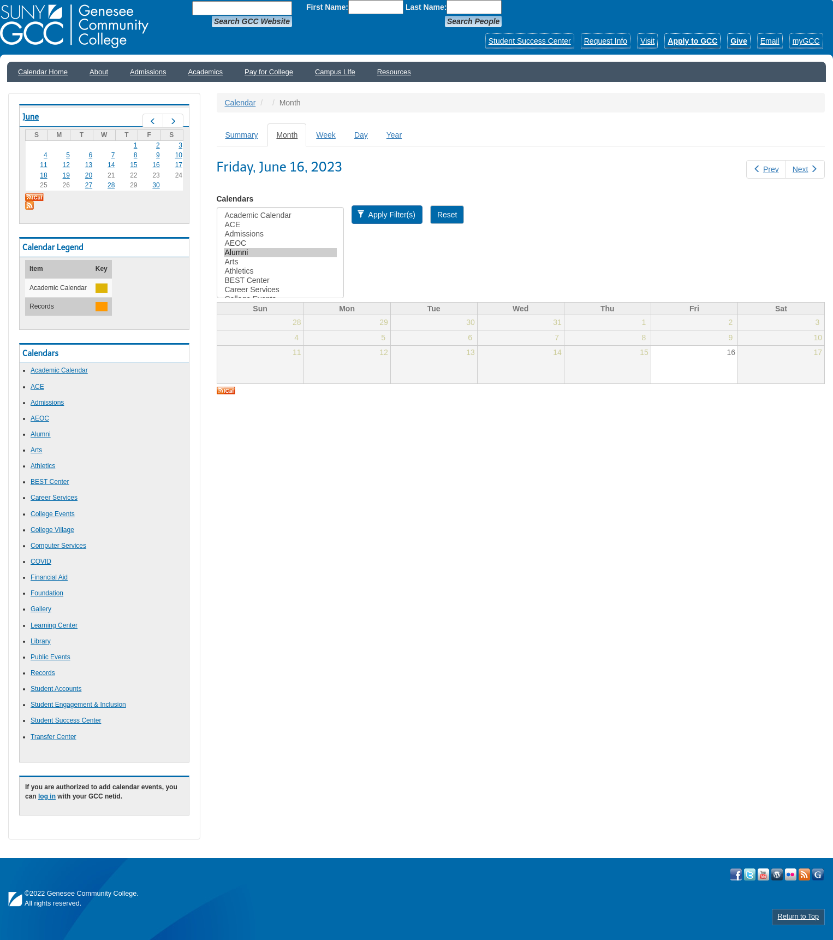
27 (88, 185)
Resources (394, 72)
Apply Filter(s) (386, 214)
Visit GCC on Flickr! (790, 874)
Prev (765, 169)
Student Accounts (56, 689)
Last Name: (426, 7)
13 (88, 165)
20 (88, 175)
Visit (647, 41)
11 (43, 165)
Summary (241, 135)
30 (155, 185)
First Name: (327, 7)
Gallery (41, 609)
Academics (205, 72)
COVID (41, 561)
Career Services (54, 497)
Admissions (148, 72)
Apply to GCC (692, 41)
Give (738, 41)
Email (770, 41)
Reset (447, 214)
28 (111, 185)
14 (111, 165)
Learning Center (54, 625)
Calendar (240, 102)
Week (326, 135)
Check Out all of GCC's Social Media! (818, 874)
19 (66, 175)
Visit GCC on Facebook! (736, 874)
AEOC (40, 418)
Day (361, 135)
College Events (53, 514)
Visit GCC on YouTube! (763, 874)
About (99, 72)
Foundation (47, 593)
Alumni (41, 434)
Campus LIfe (335, 72)
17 (178, 165)
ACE (37, 387)
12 (66, 165)
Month (291, 137)
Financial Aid (49, 577)
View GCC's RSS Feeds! (804, 874)
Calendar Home (43, 72)
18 (43, 175)
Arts (36, 450)
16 (155, 165)
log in (47, 796)
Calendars (235, 198)
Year (394, 135)
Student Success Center (530, 41)
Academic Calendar (59, 370)
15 (133, 165)
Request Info (605, 41)
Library (41, 641)
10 (178, 155)
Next (805, 169)
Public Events (50, 657)
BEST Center (50, 482)
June (30, 117)
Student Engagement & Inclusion (78, 704)
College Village (52, 530)
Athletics (43, 466)
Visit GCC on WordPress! (777, 874)
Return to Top (798, 916)
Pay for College (269, 72)
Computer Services (58, 545)
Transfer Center (53, 737)
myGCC (806, 41)
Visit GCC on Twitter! (749, 874)
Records (43, 673)
